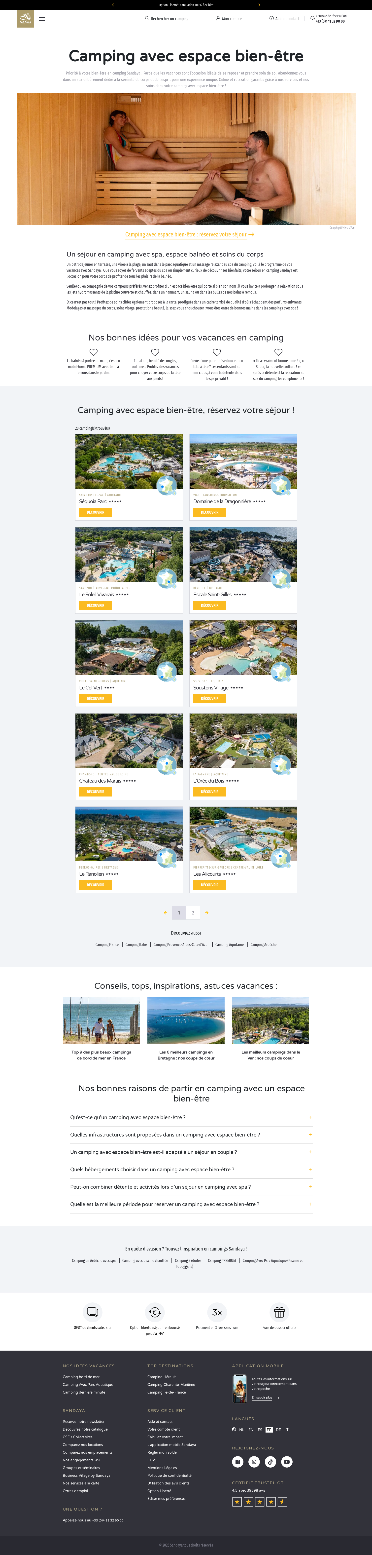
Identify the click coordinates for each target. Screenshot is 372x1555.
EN (250, 1430)
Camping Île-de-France (166, 1392)
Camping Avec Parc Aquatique (88, 1385)
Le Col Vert (90, 688)
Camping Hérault (161, 1377)
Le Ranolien (91, 874)
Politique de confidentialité (169, 1476)
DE (278, 1430)
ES (260, 1430)
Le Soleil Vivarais (96, 595)
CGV (151, 1460)
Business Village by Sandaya (86, 1476)
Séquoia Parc (93, 502)
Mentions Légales (162, 1468)
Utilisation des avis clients (168, 1483)
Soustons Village (210, 688)
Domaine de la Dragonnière (222, 502)
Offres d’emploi (75, 1491)
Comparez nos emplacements (87, 1452)
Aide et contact (159, 1422)
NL (241, 1430)
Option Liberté (159, 1491)
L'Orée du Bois (208, 781)
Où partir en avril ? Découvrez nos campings (186, 5)
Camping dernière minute (84, 1392)
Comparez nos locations (83, 1445)
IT (287, 1430)
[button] (191, 1117)
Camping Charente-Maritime (171, 1385)
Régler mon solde (162, 1452)
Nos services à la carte (81, 1483)
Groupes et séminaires (81, 1468)
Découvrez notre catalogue (85, 1429)
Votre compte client (163, 1429)
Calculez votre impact (165, 1437)
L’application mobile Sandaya (171, 1445)
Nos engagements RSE (82, 1460)
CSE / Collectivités (78, 1437)
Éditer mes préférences (166, 1499)
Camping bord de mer (81, 1377)
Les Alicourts (207, 874)
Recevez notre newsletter (83, 1422)
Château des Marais (100, 781)
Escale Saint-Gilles (212, 595)
